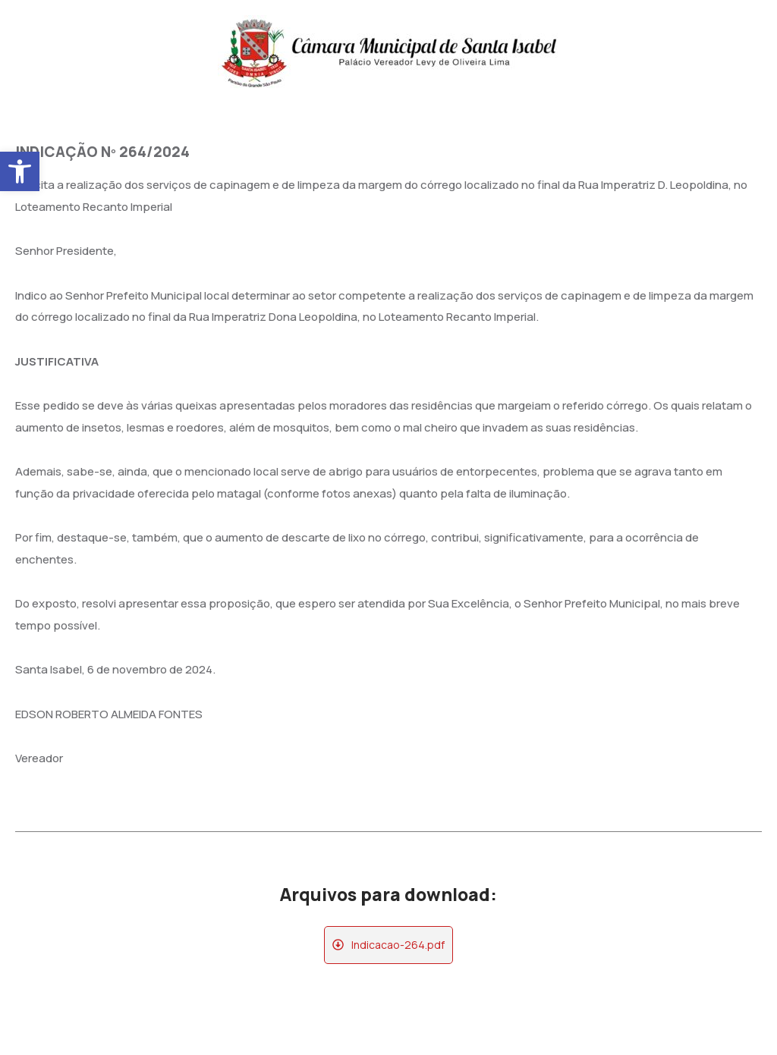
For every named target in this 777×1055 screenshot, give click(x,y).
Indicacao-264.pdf (398, 944)
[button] (19, 171)
